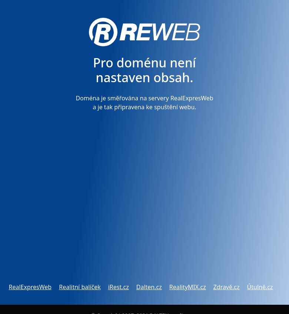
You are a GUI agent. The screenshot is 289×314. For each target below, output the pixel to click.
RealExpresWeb (30, 287)
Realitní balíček (79, 287)
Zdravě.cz (226, 287)
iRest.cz (118, 287)
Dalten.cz (149, 287)
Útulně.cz (260, 287)
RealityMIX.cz (187, 287)
